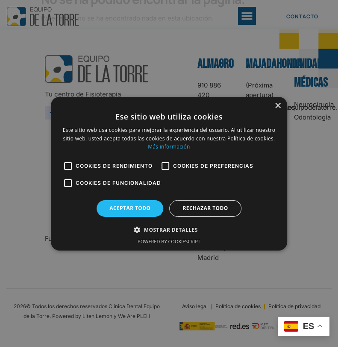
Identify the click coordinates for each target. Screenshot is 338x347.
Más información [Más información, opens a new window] (169, 146)
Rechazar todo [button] (205, 208)
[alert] (169, 173)
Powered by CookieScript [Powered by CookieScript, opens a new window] (169, 241)
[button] (168, 229)
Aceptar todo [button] (129, 208)
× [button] (277, 105)
